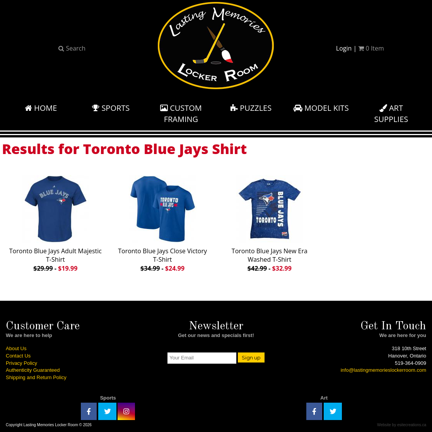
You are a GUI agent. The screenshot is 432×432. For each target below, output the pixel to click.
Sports (111, 108)
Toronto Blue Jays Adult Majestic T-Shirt (55, 222)
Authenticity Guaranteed (33, 370)
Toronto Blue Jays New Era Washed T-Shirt (269, 222)
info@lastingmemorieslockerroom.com (383, 370)
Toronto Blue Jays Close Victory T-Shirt (162, 222)
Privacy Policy (21, 363)
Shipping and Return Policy (36, 377)
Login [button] (344, 48)
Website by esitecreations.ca (401, 425)
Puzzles (251, 108)
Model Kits (321, 108)
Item (371, 48)
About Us (16, 348)
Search (71, 48)
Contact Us (18, 356)
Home (41, 108)
